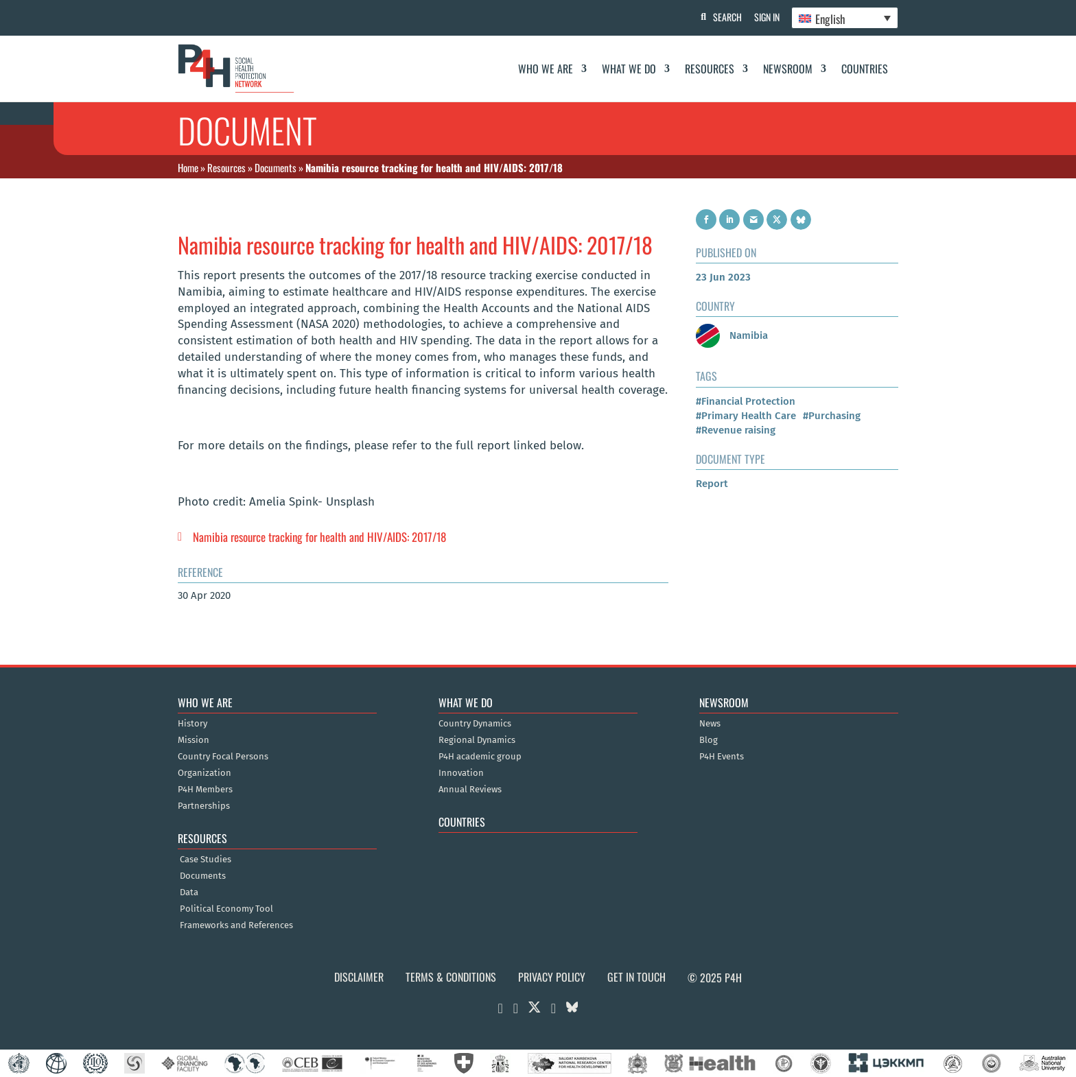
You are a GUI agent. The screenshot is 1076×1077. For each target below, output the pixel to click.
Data (189, 892)
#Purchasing (832, 416)
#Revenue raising (735, 430)
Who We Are (545, 68)
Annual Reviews (470, 789)
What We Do (629, 68)
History (192, 724)
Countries (864, 68)
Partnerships (204, 806)
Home (188, 167)
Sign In (764, 17)
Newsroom (787, 68)
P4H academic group (480, 756)
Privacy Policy (551, 977)
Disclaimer (359, 977)
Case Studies (205, 859)
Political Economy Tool (226, 909)
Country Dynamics (474, 724)
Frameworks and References (236, 925)
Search (724, 17)
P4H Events (721, 756)
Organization (204, 773)
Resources (709, 68)
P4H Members (205, 789)
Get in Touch (636, 977)
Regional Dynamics (476, 740)
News (710, 724)
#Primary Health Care (746, 416)
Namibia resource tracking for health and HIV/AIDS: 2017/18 (319, 536)
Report (712, 483)
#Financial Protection (745, 401)
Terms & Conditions (451, 977)
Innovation (461, 773)
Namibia (732, 335)
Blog (708, 740)
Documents (275, 167)
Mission (193, 740)
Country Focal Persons (223, 756)
